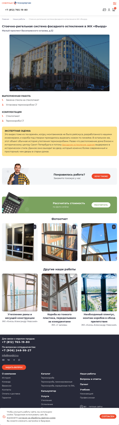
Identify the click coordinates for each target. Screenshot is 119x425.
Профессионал (87, 397)
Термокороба (47, 378)
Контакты (6, 390)
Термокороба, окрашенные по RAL (58, 386)
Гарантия (6, 397)
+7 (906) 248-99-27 (16, 350)
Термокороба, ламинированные (56, 382)
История (6, 378)
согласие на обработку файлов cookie (36, 418)
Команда (6, 382)
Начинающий (86, 394)
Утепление (46, 400)
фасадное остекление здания (78, 144)
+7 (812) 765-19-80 (16, 9)
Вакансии (6, 386)
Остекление (47, 404)
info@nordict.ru (10, 355)
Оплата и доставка (11, 394)
